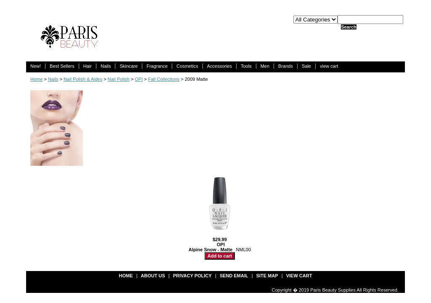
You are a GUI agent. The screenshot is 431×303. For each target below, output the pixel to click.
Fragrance (157, 66)
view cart (329, 66)
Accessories (219, 66)
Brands (285, 66)
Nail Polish (119, 79)
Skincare (129, 66)
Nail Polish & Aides (83, 79)
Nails (106, 66)
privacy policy (192, 275)
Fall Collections (164, 79)
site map (267, 275)
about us (153, 275)
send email (234, 275)
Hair (87, 66)
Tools (246, 66)
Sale (306, 66)
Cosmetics (187, 66)
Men (265, 66)
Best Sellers (62, 66)
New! (35, 66)
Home (36, 79)
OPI (139, 79)
